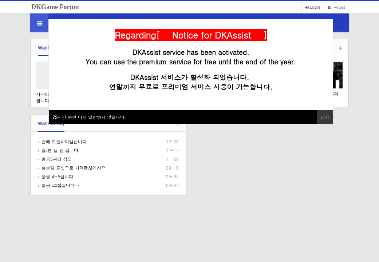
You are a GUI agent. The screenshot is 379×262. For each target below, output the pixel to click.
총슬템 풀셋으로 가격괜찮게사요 (74, 167)
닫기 (324, 117)
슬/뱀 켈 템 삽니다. (61, 150)
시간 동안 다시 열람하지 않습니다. (89, 117)
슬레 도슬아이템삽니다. (65, 141)
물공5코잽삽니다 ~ (61, 185)
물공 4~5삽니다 (58, 176)
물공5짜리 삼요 (57, 159)
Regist (336, 7)
